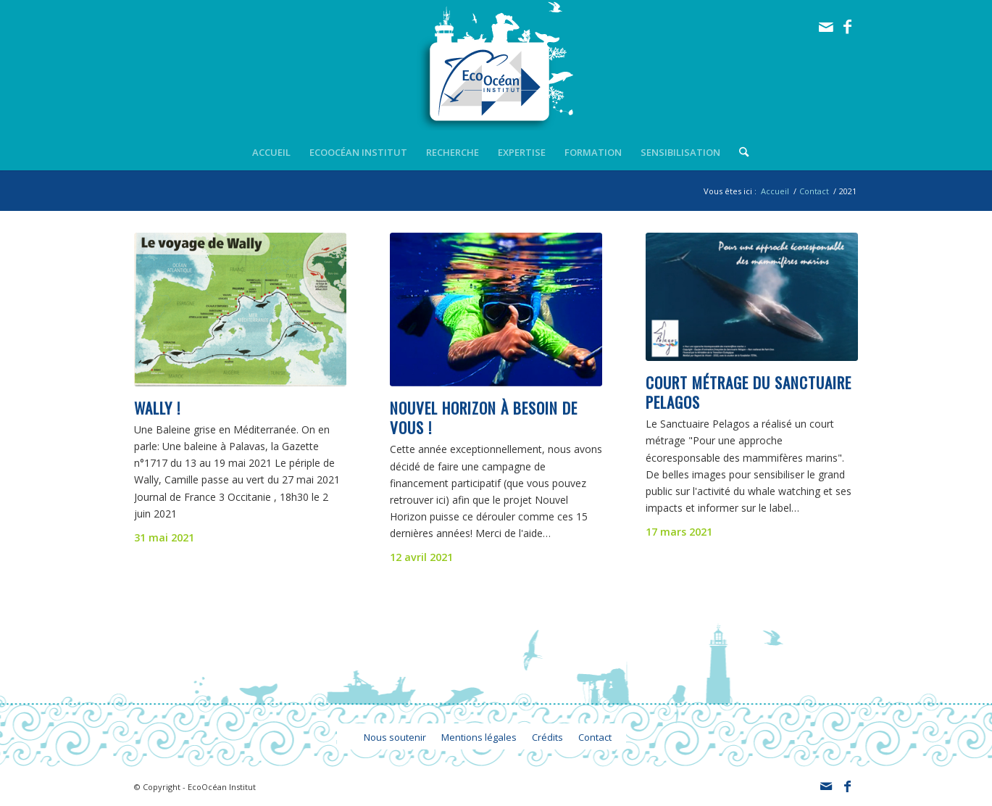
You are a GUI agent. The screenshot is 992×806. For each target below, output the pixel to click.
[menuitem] (271, 152)
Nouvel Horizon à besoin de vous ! (484, 417)
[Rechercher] (739, 152)
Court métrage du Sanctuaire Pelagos (748, 392)
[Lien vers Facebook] (848, 27)
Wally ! (157, 407)
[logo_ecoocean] (496, 67)
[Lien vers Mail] (826, 27)
